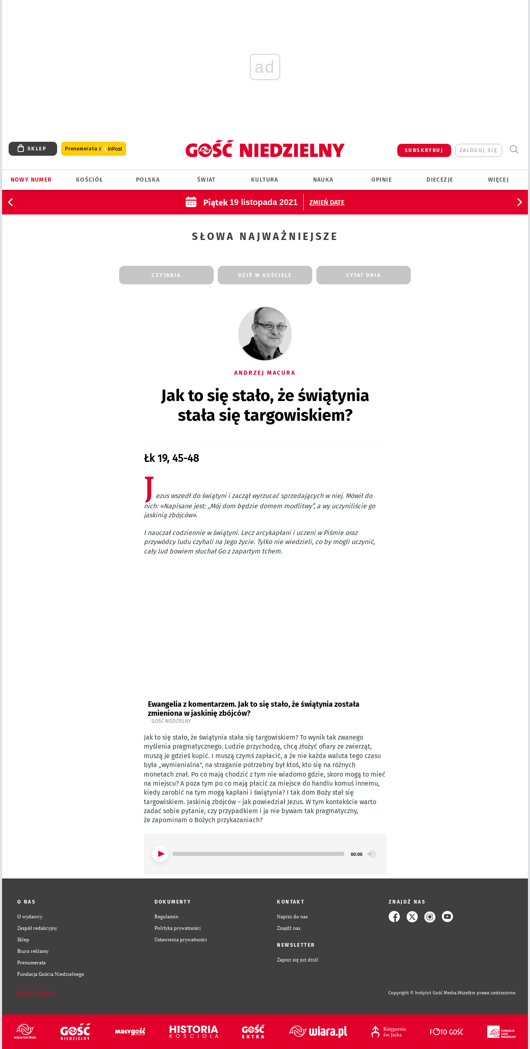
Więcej (498, 179)
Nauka (323, 179)
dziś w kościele (265, 275)
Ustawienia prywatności (180, 939)
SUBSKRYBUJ (424, 150)
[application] (265, 853)
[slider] (258, 854)
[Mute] (371, 854)
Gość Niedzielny (171, 721)
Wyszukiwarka (513, 149)
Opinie (381, 179)
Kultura (265, 179)
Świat (206, 179)
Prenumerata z (93, 149)
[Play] (160, 854)
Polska (148, 179)
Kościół (90, 179)
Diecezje (439, 179)
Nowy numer (31, 179)
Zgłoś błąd (36, 993)
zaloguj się (479, 150)
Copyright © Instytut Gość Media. (423, 993)
